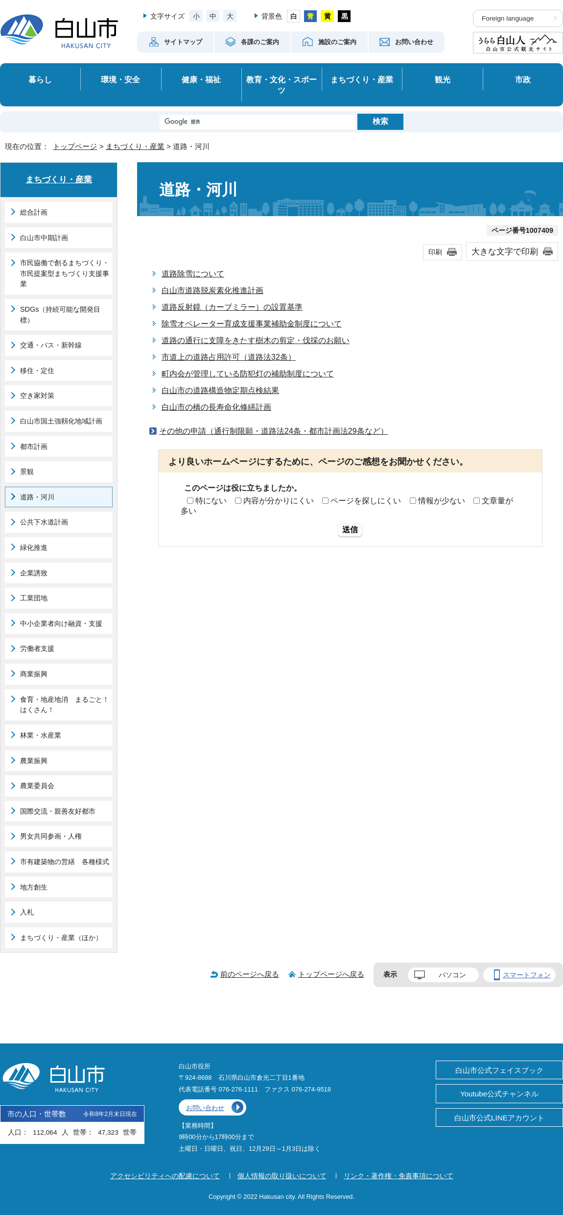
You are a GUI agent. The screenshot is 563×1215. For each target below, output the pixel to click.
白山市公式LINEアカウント (499, 1118)
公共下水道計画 (44, 522)
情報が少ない (441, 500)
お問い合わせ (205, 1108)
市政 (523, 79)
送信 (350, 529)
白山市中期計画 (44, 238)
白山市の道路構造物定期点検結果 (220, 390)
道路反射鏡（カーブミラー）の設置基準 (232, 307)
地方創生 (33, 887)
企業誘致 (33, 573)
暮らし (40, 79)
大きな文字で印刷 (504, 251)
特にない (211, 500)
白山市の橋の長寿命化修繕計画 (216, 407)
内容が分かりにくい (278, 500)
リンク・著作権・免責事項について (398, 1176)
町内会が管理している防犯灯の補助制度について (248, 374)
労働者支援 (37, 648)
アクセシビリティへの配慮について (165, 1176)
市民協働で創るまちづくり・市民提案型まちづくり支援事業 (64, 273)
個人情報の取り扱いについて (282, 1176)
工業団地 (33, 598)
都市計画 (33, 446)
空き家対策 (37, 395)
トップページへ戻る (331, 974)
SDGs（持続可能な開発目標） (60, 314)
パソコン (452, 975)
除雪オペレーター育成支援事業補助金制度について (252, 324)
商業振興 (33, 674)
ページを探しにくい (365, 500)
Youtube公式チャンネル (499, 1094)
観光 (442, 79)
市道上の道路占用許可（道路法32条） (229, 357)
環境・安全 (120, 79)
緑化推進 (33, 547)
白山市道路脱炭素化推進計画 (212, 290)
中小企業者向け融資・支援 (61, 623)
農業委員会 (37, 786)
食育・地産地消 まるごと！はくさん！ (64, 704)
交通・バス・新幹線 (51, 345)
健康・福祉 (201, 79)
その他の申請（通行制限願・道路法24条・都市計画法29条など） (273, 431)
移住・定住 (37, 370)
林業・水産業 (40, 735)
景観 (27, 471)
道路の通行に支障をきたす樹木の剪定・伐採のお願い (256, 340)
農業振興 (33, 761)
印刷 (435, 252)
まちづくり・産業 (361, 79)
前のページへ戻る (249, 974)
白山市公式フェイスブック (499, 1070)
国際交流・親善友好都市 (57, 811)
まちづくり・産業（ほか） (61, 938)
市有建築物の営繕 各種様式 (64, 862)
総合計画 (33, 212)
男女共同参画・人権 (51, 836)
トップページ (75, 146)
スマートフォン (527, 975)
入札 (27, 912)
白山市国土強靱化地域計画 (61, 421)
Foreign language (508, 18)
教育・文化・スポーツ (281, 85)
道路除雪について (193, 274)
